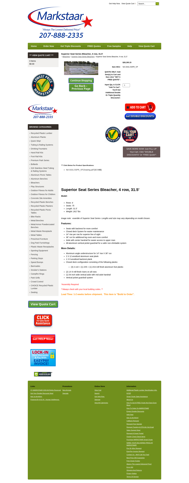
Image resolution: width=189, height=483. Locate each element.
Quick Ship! (36, 141)
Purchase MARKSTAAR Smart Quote (140, 439)
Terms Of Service (133, 476)
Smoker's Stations (38, 270)
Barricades (35, 266)
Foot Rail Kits (36, 156)
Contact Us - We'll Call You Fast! (138, 454)
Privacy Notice (132, 473)
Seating (34, 292)
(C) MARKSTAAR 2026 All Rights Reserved (45, 390)
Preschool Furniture (39, 239)
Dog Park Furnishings (40, 243)
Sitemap (97, 399)
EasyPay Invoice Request (136, 451)
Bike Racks (36, 217)
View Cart (97, 390)
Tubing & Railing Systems (42, 145)
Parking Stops (37, 258)
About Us (130, 399)
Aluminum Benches (39, 179)
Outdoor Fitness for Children (43, 194)
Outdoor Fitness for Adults (42, 190)
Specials (65, 393)
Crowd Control (37, 282)
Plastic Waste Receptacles (42, 247)
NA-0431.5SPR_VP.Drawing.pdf (80, 170)
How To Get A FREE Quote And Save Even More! (142, 404)
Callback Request (133, 421)
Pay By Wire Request (134, 448)
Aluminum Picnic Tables (41, 175)
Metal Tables (36, 235)
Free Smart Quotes (133, 461)
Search (97, 393)
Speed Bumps (37, 262)
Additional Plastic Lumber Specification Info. (142, 390)
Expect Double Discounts (135, 411)
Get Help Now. (114, 4)
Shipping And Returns (134, 470)
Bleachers (66, 57)
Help (129, 46)
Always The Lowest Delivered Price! (139, 464)
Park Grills (35, 278)
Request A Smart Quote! (135, 433)
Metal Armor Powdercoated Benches (42, 225)
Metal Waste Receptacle (41, 231)
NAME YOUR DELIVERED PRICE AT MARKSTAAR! (140, 444)
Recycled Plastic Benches (42, 202)
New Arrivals (66, 390)
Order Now (48, 46)
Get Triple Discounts (70, 46)
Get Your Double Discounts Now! (41, 393)
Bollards (34, 164)
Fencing (34, 254)
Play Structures (37, 186)
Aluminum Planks (38, 137)
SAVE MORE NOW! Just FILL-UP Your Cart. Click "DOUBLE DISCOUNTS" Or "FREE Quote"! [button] (141, 152)
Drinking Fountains (39, 149)
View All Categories (101, 403)
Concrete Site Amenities (41, 198)
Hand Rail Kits (37, 152)
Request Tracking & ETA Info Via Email (140, 427)
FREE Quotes (94, 46)
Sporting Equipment (39, 250)
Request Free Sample (134, 424)
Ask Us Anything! (133, 418)
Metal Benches (37, 220)
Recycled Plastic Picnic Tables (41, 211)
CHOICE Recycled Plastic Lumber (42, 287)
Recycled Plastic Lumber (41, 133)
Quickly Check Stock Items (136, 436)
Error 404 (130, 467)
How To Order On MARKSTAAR (138, 408)
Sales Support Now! (133, 430)
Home (34, 46)
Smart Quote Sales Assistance (137, 396)
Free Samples (114, 46)
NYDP (129, 393)
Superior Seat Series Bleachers (82, 57)
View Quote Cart (128, 4)
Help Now (130, 414)
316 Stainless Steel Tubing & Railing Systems (42, 169)
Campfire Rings (37, 274)
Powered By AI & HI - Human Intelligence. (45, 399)
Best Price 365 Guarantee (136, 458)
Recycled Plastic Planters (42, 206)
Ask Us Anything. (36, 396)
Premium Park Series (40, 160)
